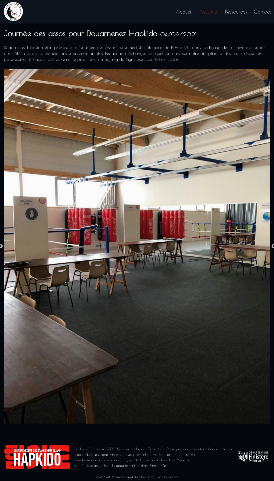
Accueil (184, 11)
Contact (262, 11)
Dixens (174, 476)
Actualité (208, 11)
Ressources (236, 11)
